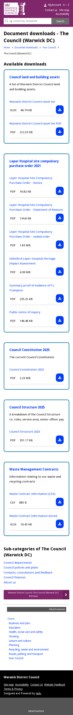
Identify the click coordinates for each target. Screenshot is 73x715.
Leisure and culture (26, 640)
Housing (20, 636)
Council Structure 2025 (27, 407)
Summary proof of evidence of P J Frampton (31, 288)
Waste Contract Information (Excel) (33, 516)
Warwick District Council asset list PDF (35, 123)
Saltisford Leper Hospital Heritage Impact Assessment (32, 261)
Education (21, 627)
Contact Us (36, 684)
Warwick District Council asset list (32, 101)
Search (60, 21)
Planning (20, 645)
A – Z (66, 4)
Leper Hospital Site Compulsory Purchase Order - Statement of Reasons (36, 207)
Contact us (51, 10)
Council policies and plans (21, 567)
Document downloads (26, 47)
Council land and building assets (34, 77)
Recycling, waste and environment (35, 649)
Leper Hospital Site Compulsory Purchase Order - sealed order (30, 234)
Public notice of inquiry (24, 312)
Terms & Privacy (13, 688)
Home (7, 47)
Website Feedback (54, 684)
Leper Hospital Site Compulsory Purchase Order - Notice (30, 180)
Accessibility (62, 13)
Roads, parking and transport (32, 653)
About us (10, 582)
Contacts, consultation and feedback (28, 572)
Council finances (15, 577)
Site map (64, 10)
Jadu (38, 693)
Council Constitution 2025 (29, 350)
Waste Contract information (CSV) (32, 494)
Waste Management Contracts (33, 469)
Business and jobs (25, 623)
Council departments (18, 562)
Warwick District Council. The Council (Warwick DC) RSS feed (33, 594)
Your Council (49, 47)
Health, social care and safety (32, 631)
